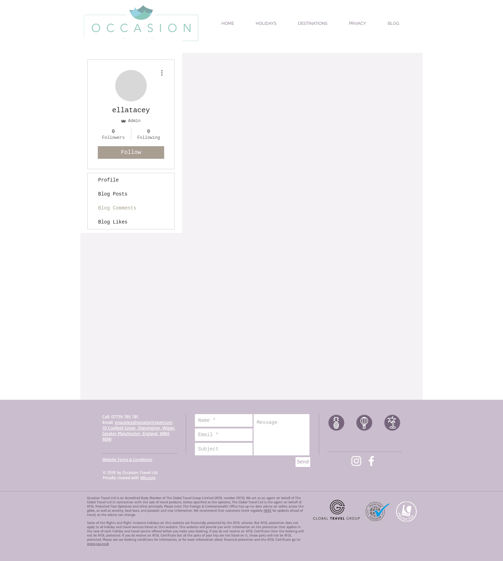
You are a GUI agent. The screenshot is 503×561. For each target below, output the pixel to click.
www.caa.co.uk (98, 543)
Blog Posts (112, 194)
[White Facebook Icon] (371, 461)
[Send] (303, 462)
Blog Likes (112, 222)
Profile (108, 180)
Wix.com (147, 477)
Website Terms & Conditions (127, 459)
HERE (267, 510)
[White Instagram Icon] (356, 461)
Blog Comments (117, 208)
